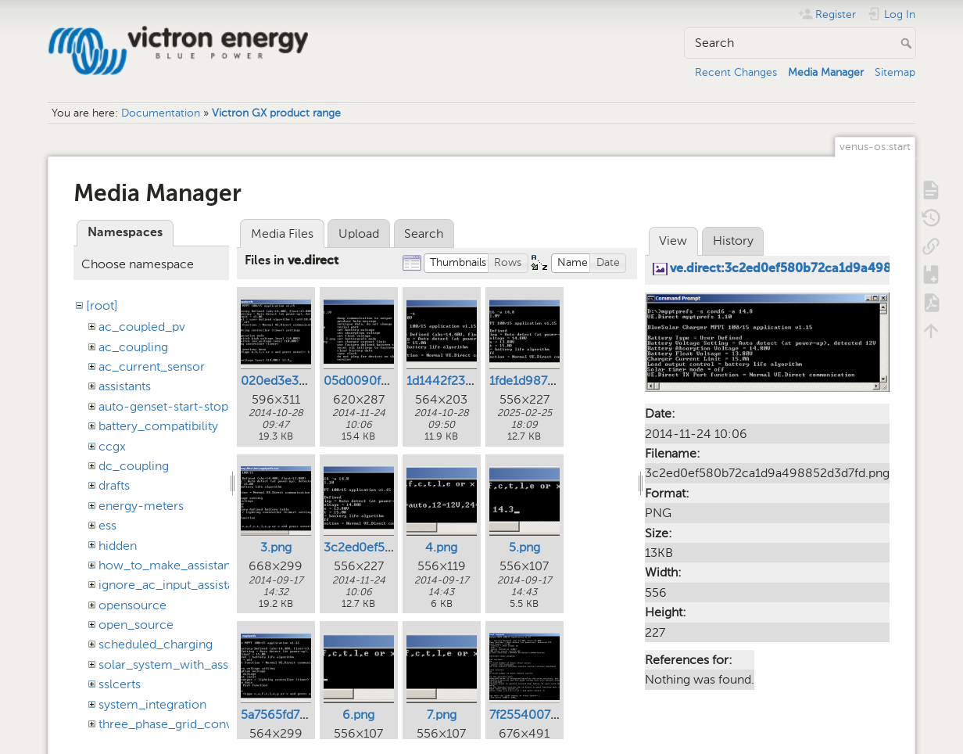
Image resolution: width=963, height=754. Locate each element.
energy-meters (141, 505)
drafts (114, 485)
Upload (358, 233)
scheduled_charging (155, 644)
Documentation (160, 113)
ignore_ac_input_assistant (171, 584)
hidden (117, 545)
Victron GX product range (276, 113)
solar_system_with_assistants (180, 664)
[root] (102, 305)
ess (107, 525)
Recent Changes (736, 72)
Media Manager (826, 72)
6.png (358, 714)
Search (907, 43)
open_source (136, 624)
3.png (276, 547)
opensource (132, 605)
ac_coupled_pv (141, 326)
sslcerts (119, 684)
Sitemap (895, 72)
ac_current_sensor (151, 366)
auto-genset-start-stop (163, 406)
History (733, 240)
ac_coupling (133, 346)
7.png (441, 714)
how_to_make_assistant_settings (191, 565)
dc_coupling (133, 465)
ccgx (112, 446)
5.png (524, 547)
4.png (441, 547)
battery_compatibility (158, 425)
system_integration (152, 704)
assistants (124, 386)
